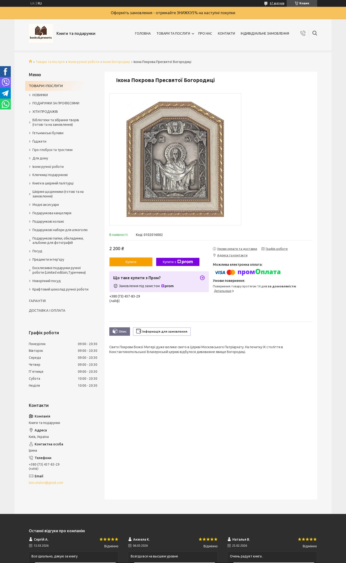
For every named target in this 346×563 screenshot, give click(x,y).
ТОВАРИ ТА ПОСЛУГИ (173, 33)
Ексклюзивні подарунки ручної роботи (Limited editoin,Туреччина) (59, 270)
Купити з (178, 262)
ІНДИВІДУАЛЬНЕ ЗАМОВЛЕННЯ (265, 33)
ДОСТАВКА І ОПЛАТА (47, 310)
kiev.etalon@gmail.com (46, 483)
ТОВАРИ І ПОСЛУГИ (46, 86)
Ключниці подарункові (50, 175)
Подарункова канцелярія (51, 213)
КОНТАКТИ (226, 33)
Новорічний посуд (46, 281)
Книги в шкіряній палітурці (53, 183)
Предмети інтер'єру (48, 259)
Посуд (37, 251)
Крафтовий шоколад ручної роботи (60, 289)
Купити (131, 262)
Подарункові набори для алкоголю (60, 230)
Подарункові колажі (48, 221)
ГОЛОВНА (143, 33)
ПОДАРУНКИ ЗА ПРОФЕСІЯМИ (55, 103)
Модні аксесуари (45, 205)
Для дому (40, 158)
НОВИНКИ (40, 95)
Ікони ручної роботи (83, 62)
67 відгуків (277, 3)
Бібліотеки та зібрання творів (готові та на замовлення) (55, 122)
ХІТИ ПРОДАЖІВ (45, 112)
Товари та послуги (50, 62)
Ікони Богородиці (116, 62)
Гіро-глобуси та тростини (52, 150)
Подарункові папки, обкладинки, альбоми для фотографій (58, 240)
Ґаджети (39, 141)
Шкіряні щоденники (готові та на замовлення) (58, 194)
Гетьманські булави (47, 133)
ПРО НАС (205, 33)
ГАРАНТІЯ (37, 301)
